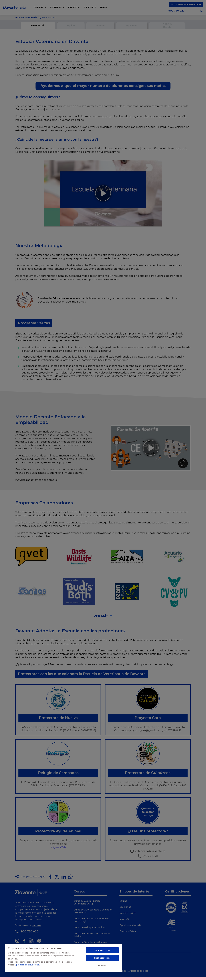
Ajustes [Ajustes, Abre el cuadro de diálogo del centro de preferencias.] (102, 965)
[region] (63, 958)
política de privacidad (27, 964)
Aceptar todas (102, 950)
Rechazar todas (102, 958)
